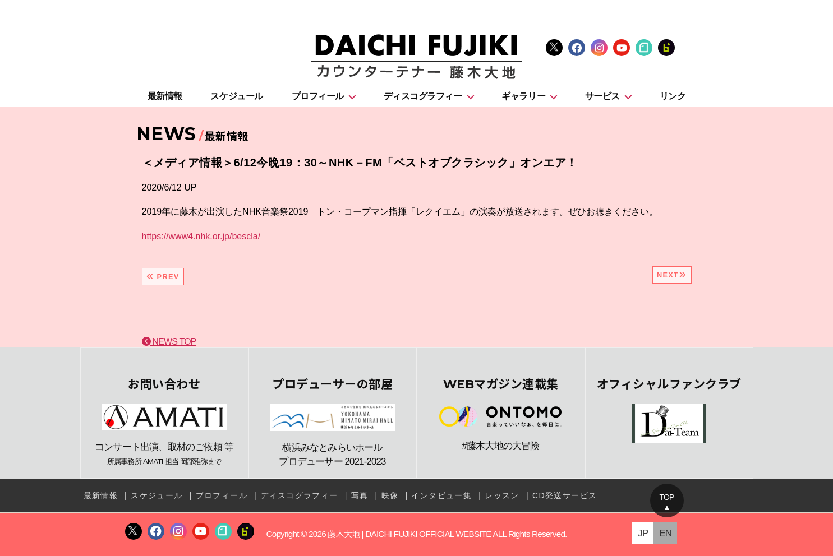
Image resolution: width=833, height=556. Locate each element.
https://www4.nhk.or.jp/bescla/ (201, 236)
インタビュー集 (441, 495)
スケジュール (236, 96)
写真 (360, 495)
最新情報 (165, 96)
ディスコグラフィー (423, 96)
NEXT (672, 275)
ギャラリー (523, 96)
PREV (163, 276)
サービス (602, 96)
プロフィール (318, 96)
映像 (390, 495)
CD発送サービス (564, 495)
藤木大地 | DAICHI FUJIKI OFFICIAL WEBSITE (409, 534)
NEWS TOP (169, 341)
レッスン (502, 495)
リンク (673, 96)
